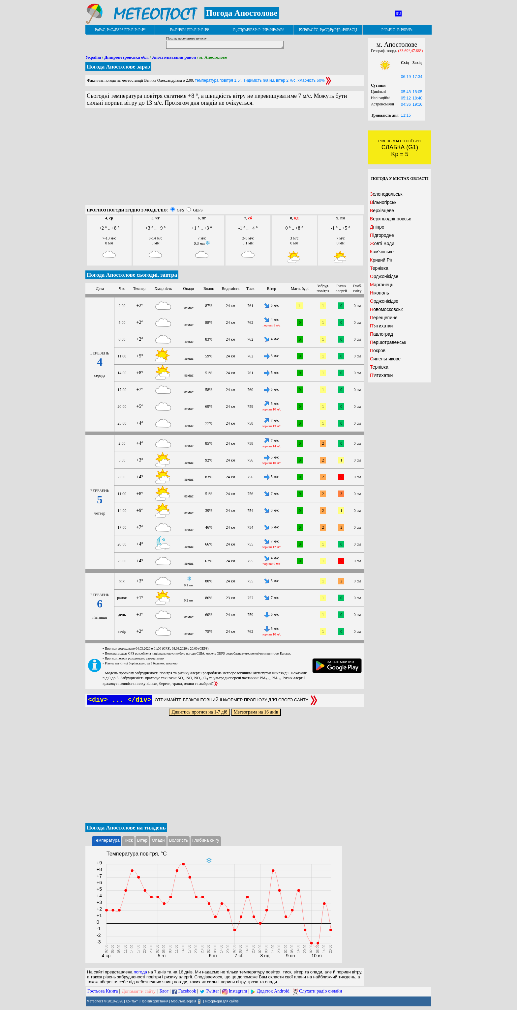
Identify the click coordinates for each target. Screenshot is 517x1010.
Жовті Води (382, 243)
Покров (377, 350)
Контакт (132, 1001)
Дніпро (377, 227)
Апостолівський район (174, 57)
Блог (164, 991)
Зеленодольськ (386, 194)
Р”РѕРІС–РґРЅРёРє (397, 29)
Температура (107, 840)
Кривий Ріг (381, 260)
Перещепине (384, 317)
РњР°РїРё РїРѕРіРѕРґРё (189, 29)
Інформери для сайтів (222, 1001)
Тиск (128, 840)
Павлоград (381, 334)
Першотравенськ (388, 342)
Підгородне (382, 235)
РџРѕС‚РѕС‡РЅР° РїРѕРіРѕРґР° (120, 29)
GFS (180, 210)
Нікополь (379, 292)
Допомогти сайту (139, 991)
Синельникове (385, 358)
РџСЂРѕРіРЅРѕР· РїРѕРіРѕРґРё (258, 29)
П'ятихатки (381, 325)
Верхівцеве (382, 210)
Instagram (237, 991)
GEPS (197, 210)
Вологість (178, 840)
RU (398, 13)
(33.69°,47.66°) (410, 50)
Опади (158, 840)
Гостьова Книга (102, 991)
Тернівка (379, 268)
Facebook (187, 991)
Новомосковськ (386, 309)
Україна (93, 57)
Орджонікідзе (384, 276)
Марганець (381, 284)
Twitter (212, 991)
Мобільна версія (183, 1001)
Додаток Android (273, 991)
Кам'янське (382, 251)
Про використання (154, 1001)
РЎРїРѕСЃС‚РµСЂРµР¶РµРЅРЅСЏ (328, 29)
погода (140, 971)
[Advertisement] (224, 159)
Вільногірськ (383, 202)
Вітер (142, 840)
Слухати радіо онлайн (320, 991)
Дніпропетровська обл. (126, 57)
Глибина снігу (205, 840)
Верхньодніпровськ (390, 218)
